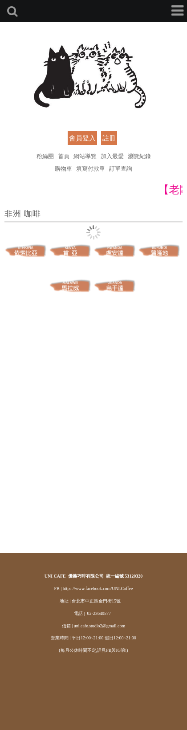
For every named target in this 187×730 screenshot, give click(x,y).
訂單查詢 (120, 168)
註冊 (109, 137)
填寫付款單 (90, 168)
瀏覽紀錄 (139, 156)
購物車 (63, 168)
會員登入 (82, 137)
